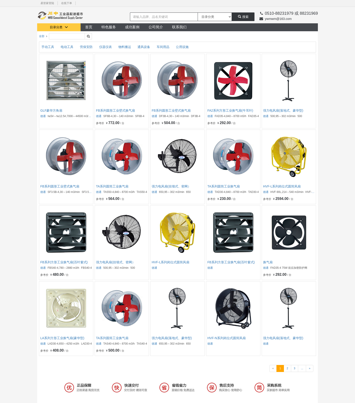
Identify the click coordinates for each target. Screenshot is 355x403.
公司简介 (156, 27)
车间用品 (163, 47)
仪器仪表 (106, 47)
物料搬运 (125, 47)
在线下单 (66, 3)
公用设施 (182, 47)
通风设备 (144, 47)
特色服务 (108, 27)
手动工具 (48, 47)
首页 (88, 27)
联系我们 (179, 27)
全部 (41, 36)
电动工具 (67, 47)
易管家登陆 (47, 3)
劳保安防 (87, 47)
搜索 (243, 17)
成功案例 (132, 27)
